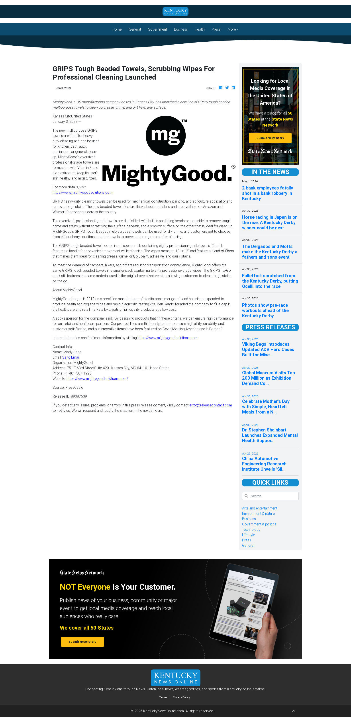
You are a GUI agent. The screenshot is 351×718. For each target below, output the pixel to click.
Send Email (70, 357)
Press (216, 29)
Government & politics (259, 524)
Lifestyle (248, 535)
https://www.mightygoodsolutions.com (82, 192)
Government (157, 29)
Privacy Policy (181, 697)
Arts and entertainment (259, 508)
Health (200, 29)
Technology (251, 529)
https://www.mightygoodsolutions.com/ (97, 378)
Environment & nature (258, 513)
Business (181, 29)
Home (118, 28)
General (135, 29)
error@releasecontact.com (210, 405)
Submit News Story (270, 138)
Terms (163, 697)
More (232, 29)
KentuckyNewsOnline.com (163, 711)
